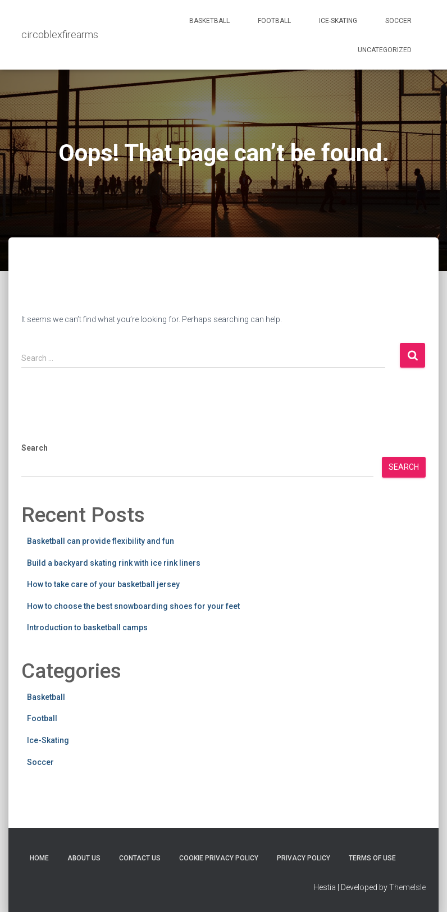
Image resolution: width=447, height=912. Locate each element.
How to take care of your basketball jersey (103, 584)
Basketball (209, 21)
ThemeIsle (407, 887)
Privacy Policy (303, 858)
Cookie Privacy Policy (218, 858)
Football (274, 21)
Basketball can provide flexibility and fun (100, 541)
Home (39, 858)
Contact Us (140, 858)
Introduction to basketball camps (87, 627)
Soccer (398, 21)
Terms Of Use (372, 858)
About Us (84, 858)
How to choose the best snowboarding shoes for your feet (133, 606)
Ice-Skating (338, 21)
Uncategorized (385, 50)
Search (34, 447)
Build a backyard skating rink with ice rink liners (113, 562)
